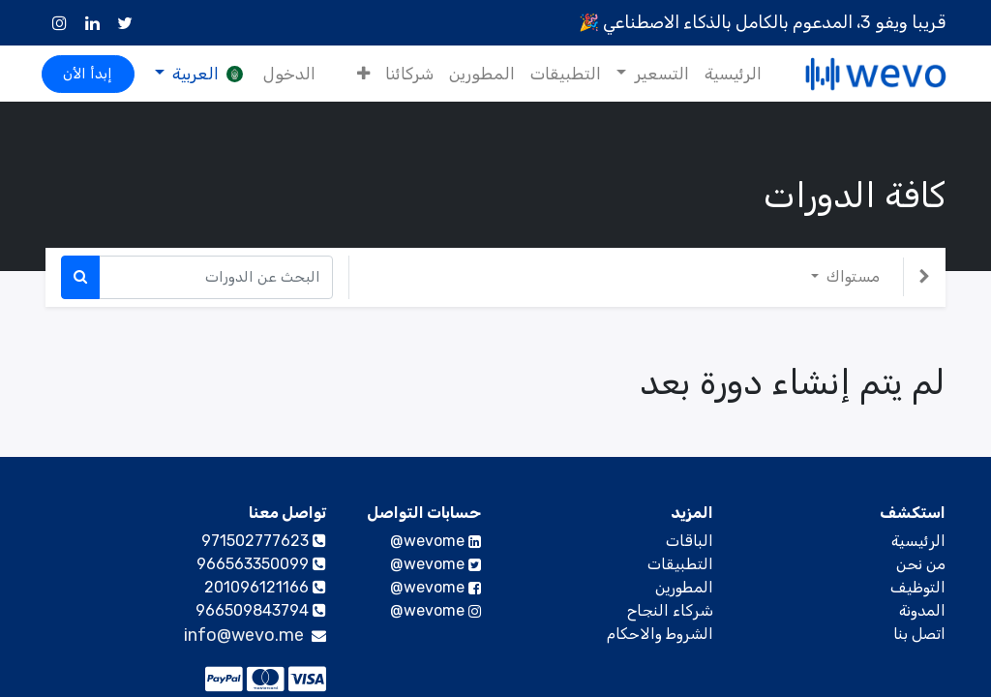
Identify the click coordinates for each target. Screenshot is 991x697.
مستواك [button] (851, 276)
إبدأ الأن (92, 73)
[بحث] (80, 277)
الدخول (293, 73)
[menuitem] (728, 74)
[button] (359, 74)
